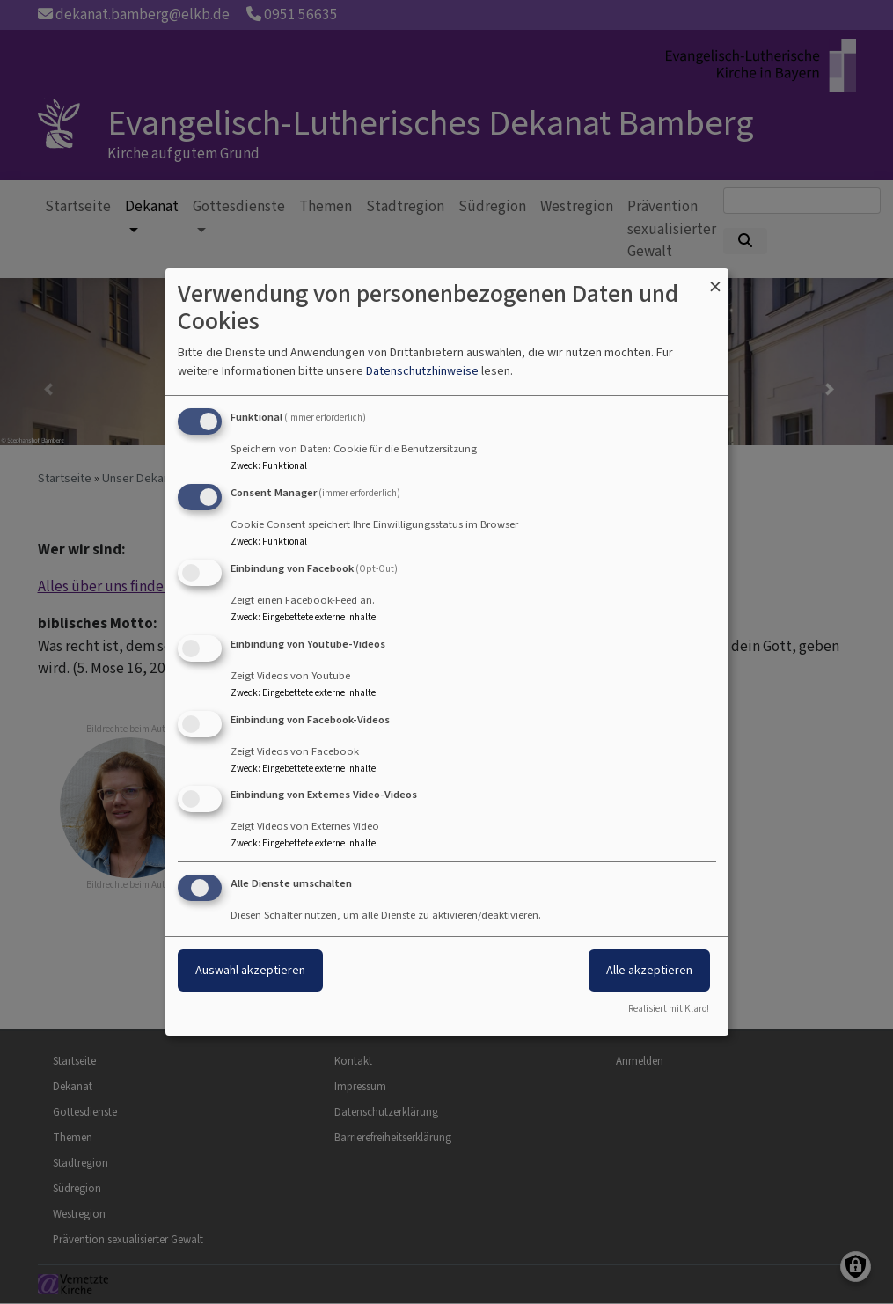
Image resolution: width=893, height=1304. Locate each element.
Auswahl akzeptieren (250, 970)
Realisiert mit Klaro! (668, 1008)
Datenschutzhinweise (422, 371)
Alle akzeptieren (649, 970)
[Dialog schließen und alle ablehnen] (715, 279)
